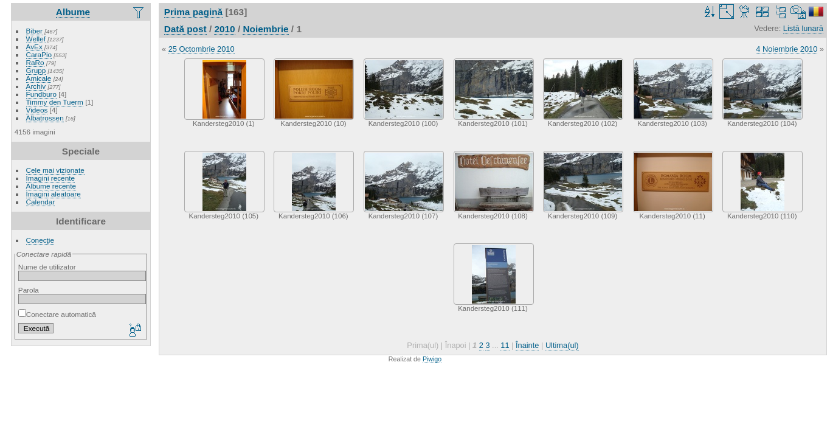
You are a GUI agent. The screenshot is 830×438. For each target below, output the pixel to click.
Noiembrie (265, 29)
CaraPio (39, 54)
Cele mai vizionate (55, 170)
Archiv (36, 86)
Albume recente (51, 186)
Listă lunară (803, 28)
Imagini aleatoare (53, 194)
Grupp (36, 70)
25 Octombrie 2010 (201, 49)
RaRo (35, 62)
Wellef (36, 39)
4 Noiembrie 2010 (786, 49)
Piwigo (432, 359)
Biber (34, 31)
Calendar (40, 202)
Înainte (527, 345)
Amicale (39, 78)
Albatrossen (45, 118)
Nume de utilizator (47, 267)
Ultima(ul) (562, 345)
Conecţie (40, 240)
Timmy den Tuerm (54, 102)
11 (504, 345)
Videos (37, 110)
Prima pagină (193, 12)
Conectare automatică (57, 314)
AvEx (34, 46)
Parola (28, 290)
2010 (224, 29)
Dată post (185, 29)
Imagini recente (50, 178)
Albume (73, 12)
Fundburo (41, 94)
